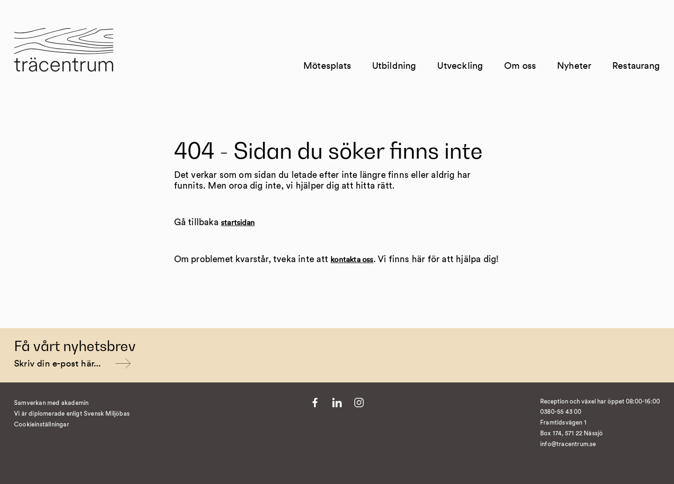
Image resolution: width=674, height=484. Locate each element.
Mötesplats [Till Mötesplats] (327, 66)
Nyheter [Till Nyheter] (574, 66)
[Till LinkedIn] (337, 402)
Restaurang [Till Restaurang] (636, 66)
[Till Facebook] (315, 402)
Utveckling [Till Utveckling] (460, 66)
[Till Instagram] (359, 402)
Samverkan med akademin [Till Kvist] (51, 403)
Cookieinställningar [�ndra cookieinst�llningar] (41, 425)
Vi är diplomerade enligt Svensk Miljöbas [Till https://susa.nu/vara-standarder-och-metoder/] (72, 414)
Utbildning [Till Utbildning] (394, 66)
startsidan (238, 223)
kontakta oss (351, 260)
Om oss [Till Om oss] (520, 66)
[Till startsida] (63, 55)
